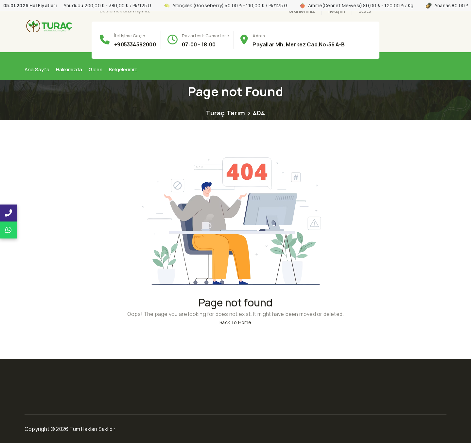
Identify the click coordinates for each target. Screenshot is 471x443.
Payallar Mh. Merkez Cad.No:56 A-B (299, 44)
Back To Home (235, 322)
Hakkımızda (69, 69)
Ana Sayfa (37, 69)
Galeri (95, 69)
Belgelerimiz (123, 69)
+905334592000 (135, 44)
